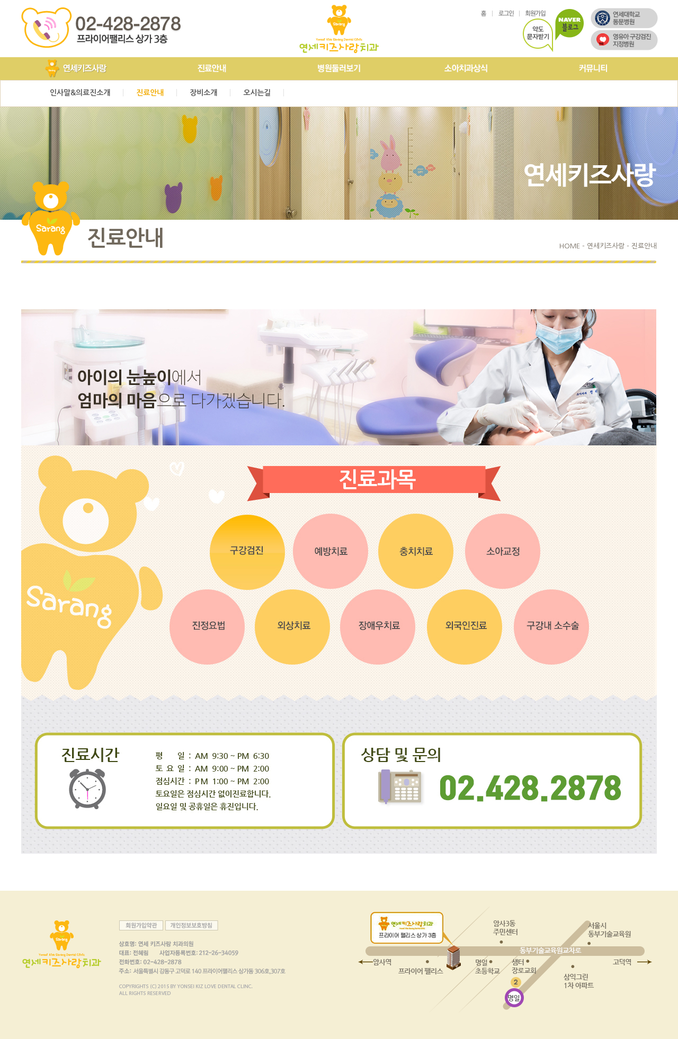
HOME (569, 246)
